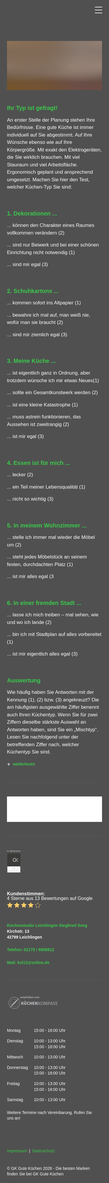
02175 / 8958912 (39, 949)
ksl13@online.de (33, 962)
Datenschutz (43, 1150)
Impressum (17, 1150)
